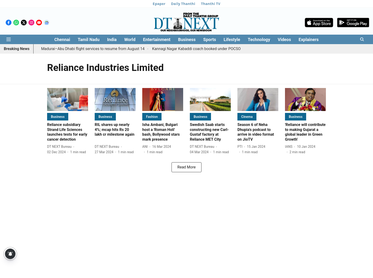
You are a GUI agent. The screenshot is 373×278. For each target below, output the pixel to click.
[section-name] (57, 116)
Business (187, 39)
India (112, 39)
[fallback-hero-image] (67, 99)
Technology (259, 39)
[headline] (67, 132)
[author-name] (60, 146)
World (129, 39)
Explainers (309, 39)
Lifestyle (232, 39)
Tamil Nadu (89, 39)
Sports (209, 39)
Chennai (62, 39)
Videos (284, 39)
